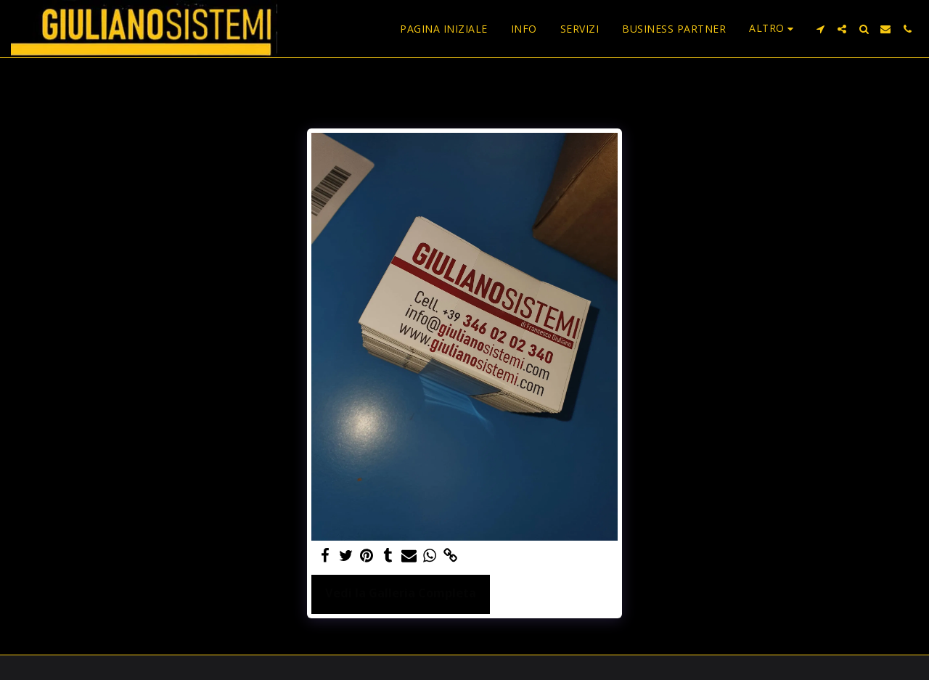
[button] (820, 29)
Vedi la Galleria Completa (400, 592)
